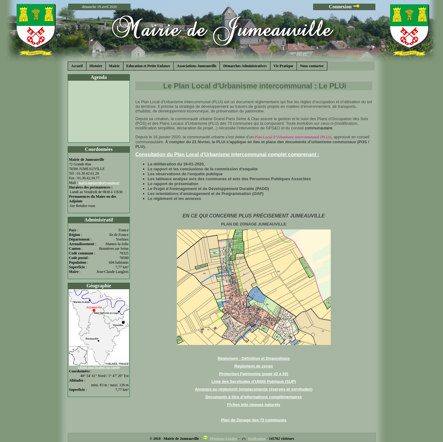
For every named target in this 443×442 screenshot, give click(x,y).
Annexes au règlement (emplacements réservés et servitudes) (253, 389)
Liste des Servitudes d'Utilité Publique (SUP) (253, 381)
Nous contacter (312, 66)
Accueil (77, 66)
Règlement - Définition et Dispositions (254, 358)
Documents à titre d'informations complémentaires (254, 397)
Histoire (96, 66)
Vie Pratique (283, 66)
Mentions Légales (223, 438)
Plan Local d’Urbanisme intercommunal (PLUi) (293, 137)
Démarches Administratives (244, 66)
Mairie (114, 66)
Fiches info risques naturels (253, 404)
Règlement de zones (253, 366)
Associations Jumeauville (196, 66)
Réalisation (256, 438)
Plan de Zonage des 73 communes (253, 420)
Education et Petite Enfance (148, 66)
